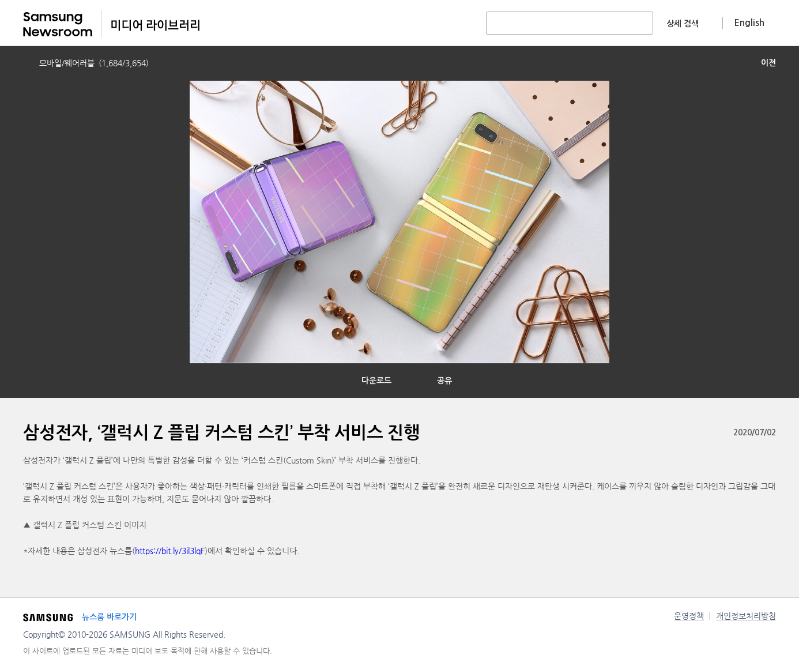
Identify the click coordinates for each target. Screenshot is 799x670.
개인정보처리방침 (746, 615)
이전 (768, 63)
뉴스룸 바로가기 (109, 617)
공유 (444, 381)
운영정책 (689, 615)
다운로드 (376, 381)
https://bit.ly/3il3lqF (170, 550)
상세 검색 (682, 24)
